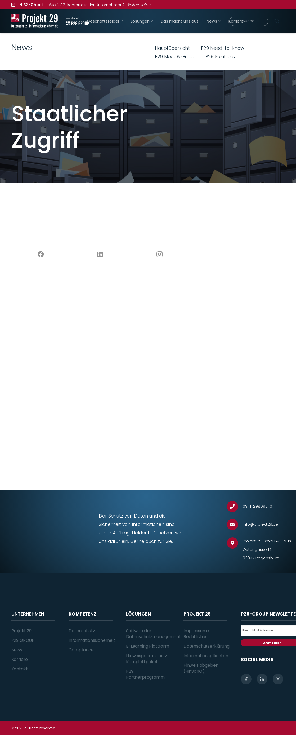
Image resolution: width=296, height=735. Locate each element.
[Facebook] (41, 254)
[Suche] (248, 21)
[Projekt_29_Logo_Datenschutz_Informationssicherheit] (34, 21)
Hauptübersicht (172, 48)
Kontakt (19, 669)
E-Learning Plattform (147, 646)
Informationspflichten (205, 656)
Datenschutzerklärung (206, 646)
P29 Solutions (220, 57)
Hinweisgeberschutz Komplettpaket (146, 659)
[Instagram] (159, 254)
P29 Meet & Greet (174, 57)
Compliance (81, 650)
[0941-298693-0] (235, 506)
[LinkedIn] (100, 254)
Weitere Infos (138, 4)
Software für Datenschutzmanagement (153, 634)
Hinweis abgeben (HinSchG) (200, 668)
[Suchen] (277, 21)
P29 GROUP (23, 640)
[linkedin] (262, 679)
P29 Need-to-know (222, 48)
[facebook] (246, 679)
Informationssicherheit (92, 640)
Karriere (19, 659)
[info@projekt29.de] (235, 524)
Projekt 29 (21, 631)
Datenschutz (82, 631)
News (16, 650)
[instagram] (278, 679)
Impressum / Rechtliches (196, 634)
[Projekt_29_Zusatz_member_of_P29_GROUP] (76, 21)
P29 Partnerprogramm (145, 674)
